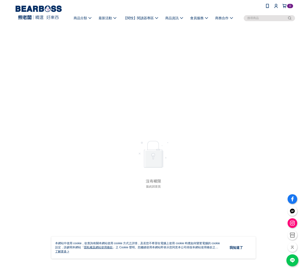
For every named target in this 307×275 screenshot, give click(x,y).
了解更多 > (62, 251)
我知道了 (236, 248)
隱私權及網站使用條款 (98, 247)
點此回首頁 (153, 186)
